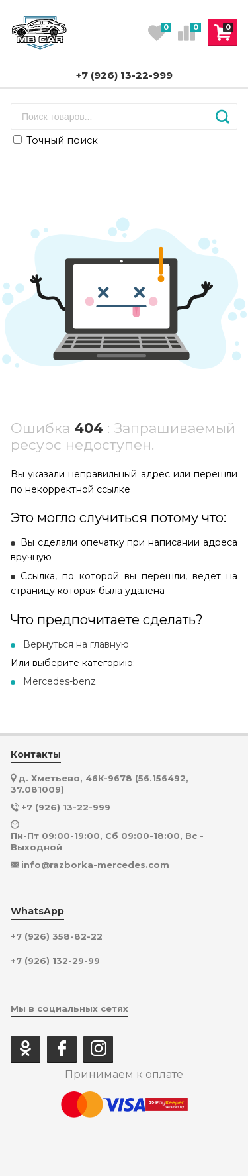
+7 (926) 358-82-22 (57, 937)
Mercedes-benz (59, 681)
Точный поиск (55, 140)
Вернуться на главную (76, 644)
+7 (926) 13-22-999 (124, 75)
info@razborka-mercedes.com (95, 864)
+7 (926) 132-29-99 (55, 961)
